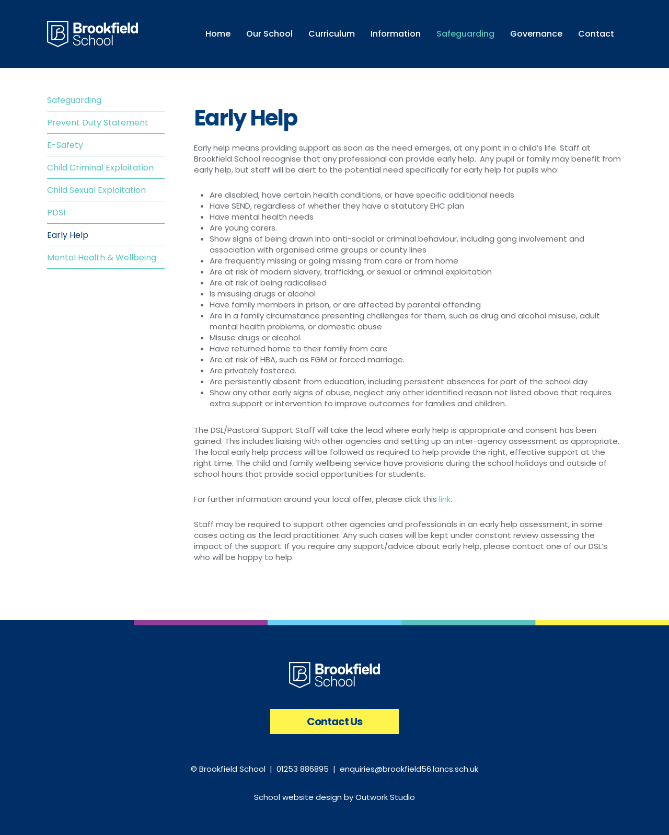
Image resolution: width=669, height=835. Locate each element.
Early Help (67, 235)
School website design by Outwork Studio (334, 797)
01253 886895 (302, 768)
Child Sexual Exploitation (96, 190)
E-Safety (65, 145)
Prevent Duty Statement (97, 123)
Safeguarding (74, 100)
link (445, 499)
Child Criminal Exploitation (100, 168)
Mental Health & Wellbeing (101, 257)
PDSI (56, 213)
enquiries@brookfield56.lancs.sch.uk (409, 768)
